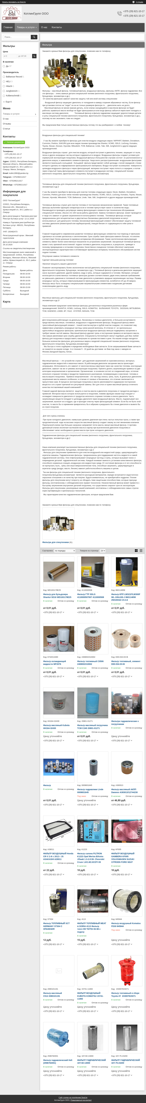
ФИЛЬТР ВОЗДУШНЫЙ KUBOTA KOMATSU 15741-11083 (90, 996)
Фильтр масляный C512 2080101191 (52, 994)
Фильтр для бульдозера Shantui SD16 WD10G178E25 (57, 595)
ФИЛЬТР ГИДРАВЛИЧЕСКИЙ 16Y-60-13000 (91, 1061)
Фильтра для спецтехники (55, 542)
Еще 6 (9, 102)
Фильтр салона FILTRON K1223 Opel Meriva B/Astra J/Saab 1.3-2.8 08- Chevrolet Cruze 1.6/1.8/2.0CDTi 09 (90, 857)
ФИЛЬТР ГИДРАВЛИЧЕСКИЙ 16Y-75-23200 (125, 1061)
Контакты (57, 27)
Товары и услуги (26, 27)
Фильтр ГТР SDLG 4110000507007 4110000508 (90, 595)
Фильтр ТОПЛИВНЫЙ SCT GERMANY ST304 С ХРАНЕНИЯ (56, 926)
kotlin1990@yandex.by (18, 173)
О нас (44, 27)
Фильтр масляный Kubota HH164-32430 (56, 726)
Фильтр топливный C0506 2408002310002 (90, 662)
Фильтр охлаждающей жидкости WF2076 (54, 662)
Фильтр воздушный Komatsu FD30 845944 (126, 924)
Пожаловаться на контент (81, 1100)
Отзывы (7, 123)
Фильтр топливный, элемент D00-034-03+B (125, 662)
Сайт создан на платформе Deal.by (73, 1098)
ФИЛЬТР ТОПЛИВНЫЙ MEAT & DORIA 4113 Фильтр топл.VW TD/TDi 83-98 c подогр (91, 927)
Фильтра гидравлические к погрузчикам (125, 722)
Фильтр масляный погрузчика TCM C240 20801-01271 (92, 726)
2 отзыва (139, 2)
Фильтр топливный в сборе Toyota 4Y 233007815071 (125, 994)
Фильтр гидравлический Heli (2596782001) (57, 1061)
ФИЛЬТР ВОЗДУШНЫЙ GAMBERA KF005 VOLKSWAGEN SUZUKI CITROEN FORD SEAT (122, 857)
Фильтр (47, 785)
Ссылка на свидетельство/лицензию (19, 248)
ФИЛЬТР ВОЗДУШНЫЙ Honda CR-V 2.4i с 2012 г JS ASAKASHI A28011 (58, 856)
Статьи (6, 128)
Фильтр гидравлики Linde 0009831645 (90, 790)
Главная (8, 27)
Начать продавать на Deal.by (14, 2)
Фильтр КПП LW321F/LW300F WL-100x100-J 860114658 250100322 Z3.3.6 (125, 597)
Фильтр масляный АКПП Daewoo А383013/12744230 (124, 790)
